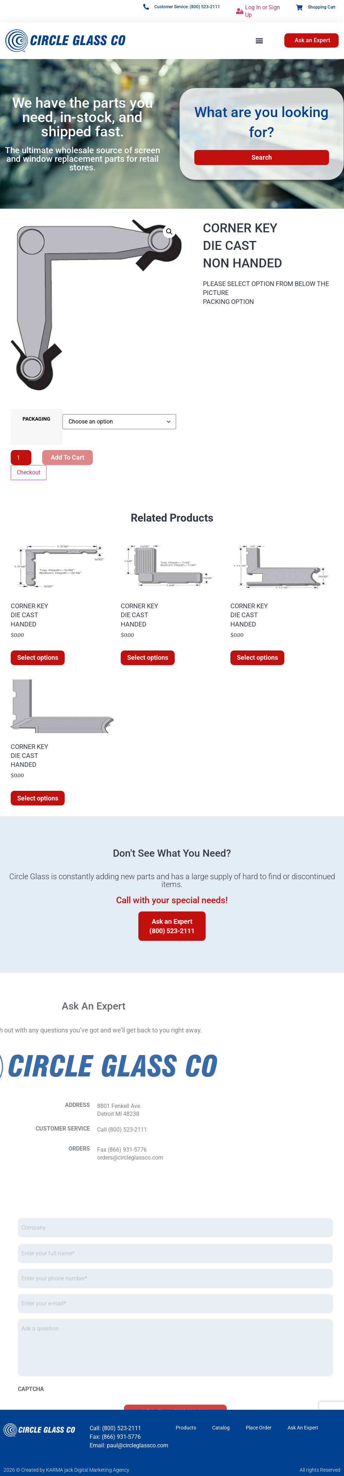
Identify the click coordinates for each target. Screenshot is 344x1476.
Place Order (258, 1428)
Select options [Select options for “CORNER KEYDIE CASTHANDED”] (37, 657)
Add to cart (67, 457)
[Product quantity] (21, 457)
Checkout (28, 472)
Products (186, 1428)
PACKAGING (36, 419)
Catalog (221, 1428)
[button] (259, 41)
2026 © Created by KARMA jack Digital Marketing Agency (66, 1470)
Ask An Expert (303, 1428)
